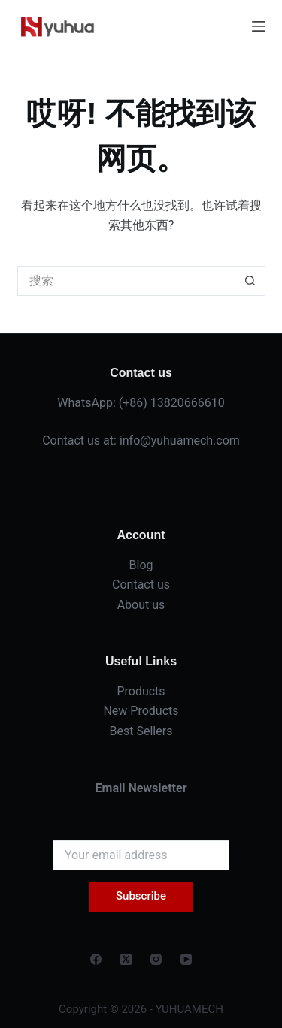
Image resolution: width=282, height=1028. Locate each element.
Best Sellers (141, 731)
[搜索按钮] (250, 281)
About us (141, 605)
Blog (141, 565)
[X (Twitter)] (126, 959)
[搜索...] (126, 281)
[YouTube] (186, 959)
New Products (140, 711)
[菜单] (258, 26)
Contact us (141, 584)
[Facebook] (96, 959)
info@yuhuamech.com (180, 440)
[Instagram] (156, 959)
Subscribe (141, 896)
